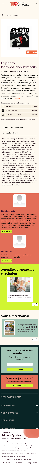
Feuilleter (32, 52)
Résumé (6, 128)
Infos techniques (17, 128)
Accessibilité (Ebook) (10, 133)
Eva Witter (25, 71)
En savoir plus (7, 231)
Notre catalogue (13, 15)
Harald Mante (15, 71)
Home (2, 15)
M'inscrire (19, 370)
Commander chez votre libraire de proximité (18, 120)
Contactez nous (19, 385)
